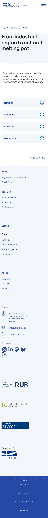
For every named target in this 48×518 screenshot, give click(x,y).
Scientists (6, 202)
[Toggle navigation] (44, 5)
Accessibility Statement (24, 502)
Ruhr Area (6, 239)
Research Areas (9, 197)
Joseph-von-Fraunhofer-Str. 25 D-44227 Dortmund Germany (18, 317)
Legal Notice (24, 484)
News (4, 171)
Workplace (10, 138)
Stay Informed (8, 182)
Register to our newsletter (14, 177)
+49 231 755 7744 (16, 334)
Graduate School (10, 244)
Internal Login (24, 510)
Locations (6, 279)
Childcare (9, 114)
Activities (9, 126)
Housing (8, 102)
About (5, 272)
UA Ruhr (5, 283)
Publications (8, 207)
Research (6, 191)
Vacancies (7, 254)
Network (6, 288)
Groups (5, 225)
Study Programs (9, 249)
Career (5, 234)
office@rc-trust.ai (17, 327)
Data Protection (24, 493)
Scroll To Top (39, 158)
